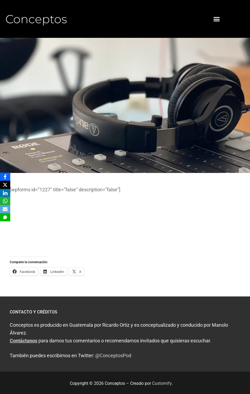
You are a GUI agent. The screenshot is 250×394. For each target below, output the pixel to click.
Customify (162, 383)
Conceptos (36, 19)
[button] (216, 19)
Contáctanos (23, 340)
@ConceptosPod (113, 355)
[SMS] (5, 217)
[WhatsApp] (5, 201)
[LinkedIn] (5, 193)
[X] (5, 185)
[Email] (5, 209)
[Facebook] (5, 177)
